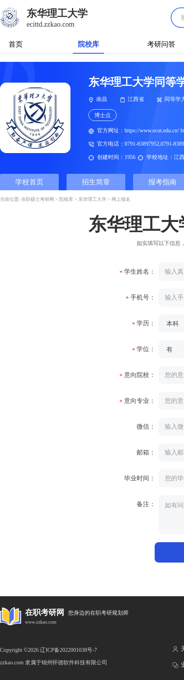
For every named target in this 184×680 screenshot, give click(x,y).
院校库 (88, 44)
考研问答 (161, 44)
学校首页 (29, 182)
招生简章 (96, 182)
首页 (16, 44)
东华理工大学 (92, 199)
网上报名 (121, 199)
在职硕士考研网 (37, 199)
